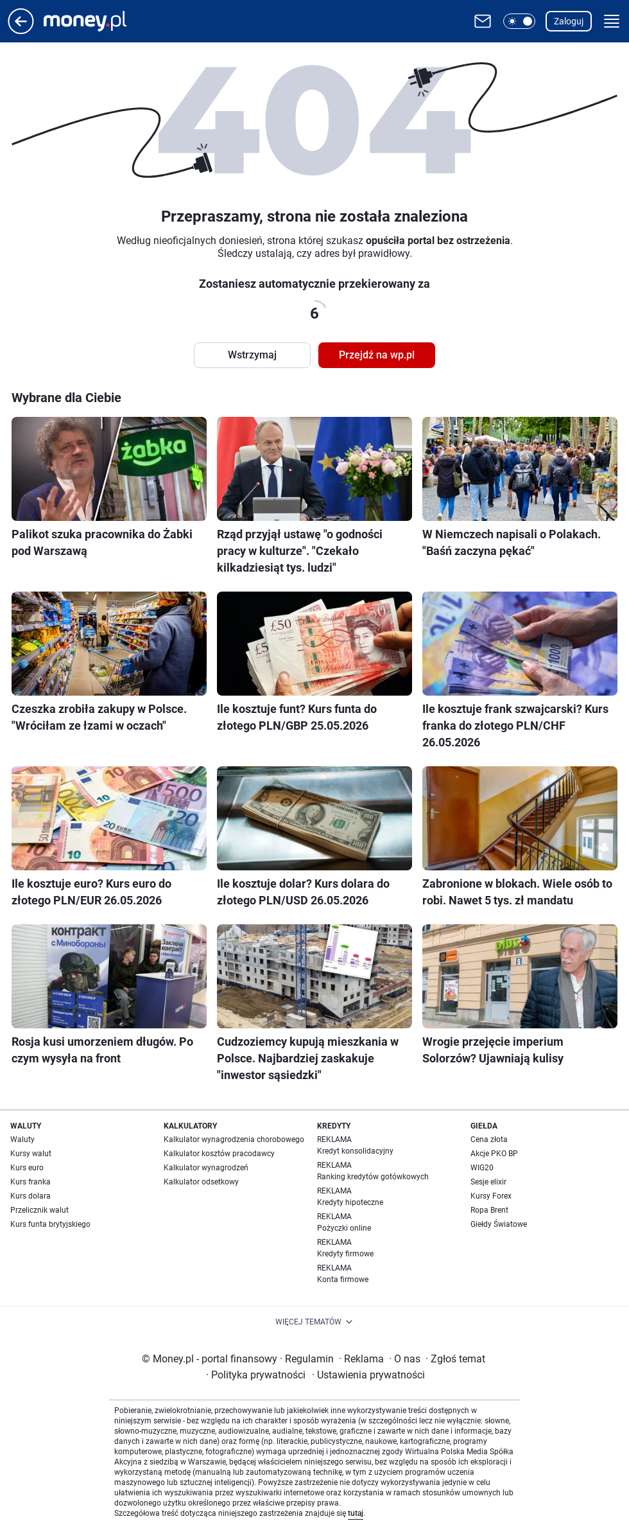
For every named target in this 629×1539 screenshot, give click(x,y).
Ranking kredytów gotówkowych (373, 1176)
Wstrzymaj (252, 355)
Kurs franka (30, 1181)
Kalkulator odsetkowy (201, 1181)
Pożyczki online (344, 1228)
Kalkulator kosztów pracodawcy (219, 1153)
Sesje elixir (488, 1181)
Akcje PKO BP (494, 1153)
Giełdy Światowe (498, 1224)
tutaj (355, 1513)
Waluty (22, 1139)
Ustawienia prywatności (368, 1375)
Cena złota (489, 1139)
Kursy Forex (491, 1196)
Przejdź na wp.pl (377, 355)
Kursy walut (30, 1153)
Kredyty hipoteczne (350, 1202)
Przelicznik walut (39, 1210)
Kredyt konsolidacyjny (355, 1151)
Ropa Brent (489, 1210)
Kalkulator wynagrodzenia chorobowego (234, 1139)
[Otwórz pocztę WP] (482, 21)
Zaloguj (568, 21)
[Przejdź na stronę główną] (21, 30)
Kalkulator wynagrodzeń (206, 1167)
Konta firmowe (342, 1279)
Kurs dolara (30, 1196)
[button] (519, 21)
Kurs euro (27, 1167)
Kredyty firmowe (345, 1253)
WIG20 (482, 1167)
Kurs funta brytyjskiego (50, 1224)
